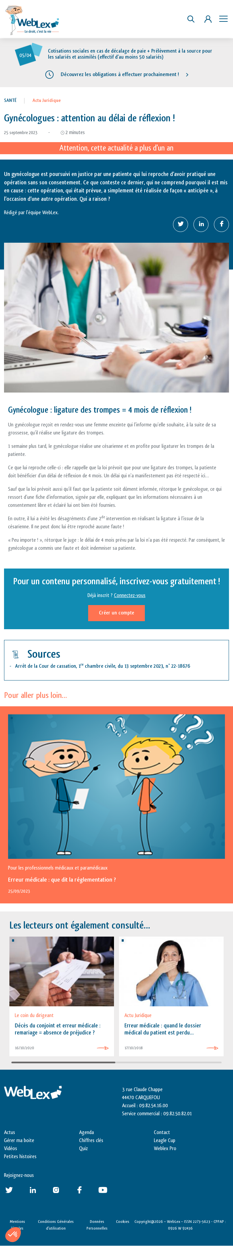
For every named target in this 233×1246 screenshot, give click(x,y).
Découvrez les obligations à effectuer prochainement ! (120, 74)
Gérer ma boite (19, 1140)
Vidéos (10, 1148)
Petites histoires (20, 1156)
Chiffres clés (91, 1140)
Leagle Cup (164, 1140)
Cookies (122, 1222)
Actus (9, 1132)
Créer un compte (116, 612)
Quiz (83, 1148)
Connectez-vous (129, 595)
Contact (162, 1132)
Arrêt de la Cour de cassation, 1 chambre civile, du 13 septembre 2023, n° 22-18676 (102, 666)
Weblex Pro (165, 1148)
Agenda (86, 1132)
